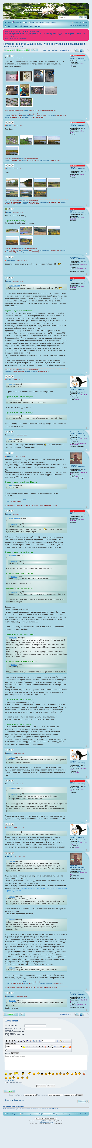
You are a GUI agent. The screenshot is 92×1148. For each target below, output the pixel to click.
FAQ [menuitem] (26, 22)
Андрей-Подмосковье (28, 115)
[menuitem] (32, 22)
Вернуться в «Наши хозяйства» (15, 1100)
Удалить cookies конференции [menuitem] (64, 1114)
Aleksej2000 (73, 465)
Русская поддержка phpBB (46, 1122)
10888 (79, 470)
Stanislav (7, 115)
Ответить (8, 50)
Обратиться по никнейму (77, 58)
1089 (78, 262)
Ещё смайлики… (10, 1080)
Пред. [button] (72, 50)
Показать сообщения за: (23, 1095)
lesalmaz (72, 56)
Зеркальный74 (51, 115)
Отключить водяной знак (14, 1082)
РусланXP (7, 202)
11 (84, 469)
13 (84, 261)
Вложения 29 (22, 50)
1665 (78, 393)
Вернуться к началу (86, 118)
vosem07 (7, 117)
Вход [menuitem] (85, 22)
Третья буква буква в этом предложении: (13, 1029)
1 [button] (75, 50)
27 (78, 62)
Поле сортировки (50, 1095)
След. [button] (87, 50)
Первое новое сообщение (51, 50)
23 (84, 61)
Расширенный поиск (85, 17)
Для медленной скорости (79, 25)
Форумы (14, 1114)
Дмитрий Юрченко (27, 117)
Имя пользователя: (11, 1025)
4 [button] (83, 50)
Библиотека (18, 22)
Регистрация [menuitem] (77, 22)
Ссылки (9, 22)
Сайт (8, 1114)
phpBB (42, 1121)
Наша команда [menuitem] (47, 1114)
